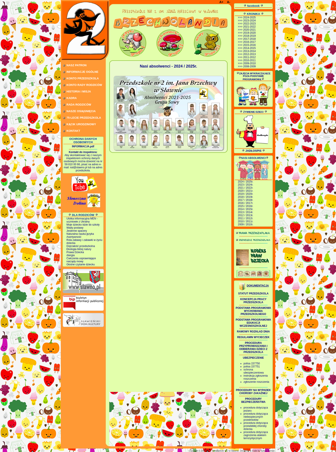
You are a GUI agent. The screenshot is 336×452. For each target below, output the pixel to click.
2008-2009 (249, 66)
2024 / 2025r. (245, 181)
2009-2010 (249, 63)
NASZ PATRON (76, 65)
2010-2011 (249, 60)
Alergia (70, 255)
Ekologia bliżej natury (78, 249)
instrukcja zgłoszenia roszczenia (256, 377)
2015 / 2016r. (245, 206)
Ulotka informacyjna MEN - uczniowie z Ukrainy (82, 220)
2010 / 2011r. (245, 221)
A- (228, 2)
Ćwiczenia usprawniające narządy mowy (81, 260)
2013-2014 (249, 51)
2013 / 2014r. (245, 212)
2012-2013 (249, 54)
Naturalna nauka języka (80, 233)
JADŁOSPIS (253, 150)
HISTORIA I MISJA (78, 91)
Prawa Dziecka (75, 252)
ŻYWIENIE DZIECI (253, 112)
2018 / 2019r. (245, 196)
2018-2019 (249, 35)
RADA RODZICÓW (78, 104)
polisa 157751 (252, 366)
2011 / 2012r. (245, 218)
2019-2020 (249, 32)
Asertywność (73, 236)
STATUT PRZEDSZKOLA (253, 293)
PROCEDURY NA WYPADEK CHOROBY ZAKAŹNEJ (253, 392)
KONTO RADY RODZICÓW (84, 85)
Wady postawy (75, 227)
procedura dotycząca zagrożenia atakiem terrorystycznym (256, 435)
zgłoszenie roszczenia (256, 381)
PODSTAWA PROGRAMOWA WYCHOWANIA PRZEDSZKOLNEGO (253, 311)
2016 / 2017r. (245, 203)
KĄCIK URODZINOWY (81, 124)
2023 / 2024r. (245, 184)
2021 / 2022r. (245, 187)
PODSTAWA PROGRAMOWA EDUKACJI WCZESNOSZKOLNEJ (253, 322)
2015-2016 (249, 45)
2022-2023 (249, 23)
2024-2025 (249, 17)
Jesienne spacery (76, 230)
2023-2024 (249, 20)
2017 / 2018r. (245, 200)
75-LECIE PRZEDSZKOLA (83, 117)
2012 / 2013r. (245, 215)
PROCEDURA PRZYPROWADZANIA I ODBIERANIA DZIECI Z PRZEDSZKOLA (253, 347)
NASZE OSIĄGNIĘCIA (81, 111)
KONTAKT (73, 130)
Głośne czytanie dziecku (80, 264)
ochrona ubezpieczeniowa (254, 371)
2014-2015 (249, 48)
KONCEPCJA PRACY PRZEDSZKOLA (253, 301)
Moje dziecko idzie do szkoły (82, 224)
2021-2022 (249, 26)
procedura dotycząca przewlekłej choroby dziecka (256, 426)
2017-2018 (249, 38)
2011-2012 (249, 57)
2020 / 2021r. (245, 190)
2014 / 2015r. (245, 209)
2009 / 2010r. (245, 224)
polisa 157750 (252, 363)
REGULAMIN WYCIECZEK (253, 337)
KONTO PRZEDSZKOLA (82, 78)
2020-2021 (249, 29)
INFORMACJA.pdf (83, 146)
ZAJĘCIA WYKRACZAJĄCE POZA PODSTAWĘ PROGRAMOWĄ (253, 76)
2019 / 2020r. (245, 193)
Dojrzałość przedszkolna (80, 246)
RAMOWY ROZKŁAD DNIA (253, 331)
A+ (221, 2)
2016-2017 (249, 41)
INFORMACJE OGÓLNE (82, 71)
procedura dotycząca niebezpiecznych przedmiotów (256, 416)
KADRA (71, 98)
